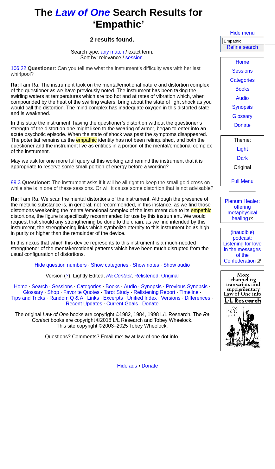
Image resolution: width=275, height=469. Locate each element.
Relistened (146, 275)
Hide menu (242, 33)
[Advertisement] (137, 418)
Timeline (188, 292)
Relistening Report (154, 292)
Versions (170, 298)
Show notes (145, 265)
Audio (242, 98)
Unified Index (142, 298)
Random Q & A (66, 298)
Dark (242, 158)
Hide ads (127, 365)
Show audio (176, 265)
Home (242, 62)
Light (242, 149)
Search (40, 286)
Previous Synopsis (187, 286)
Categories (242, 80)
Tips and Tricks (28, 298)
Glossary (242, 116)
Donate (242, 125)
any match (112, 52)
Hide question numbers (61, 265)
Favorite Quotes (81, 292)
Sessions (242, 71)
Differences (197, 298)
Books (242, 89)
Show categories (109, 265)
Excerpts (113, 298)
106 (15, 68)
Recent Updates (84, 303)
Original (170, 275)
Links (93, 298)
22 (23, 68)
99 (13, 182)
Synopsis (242, 107)
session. (134, 57)
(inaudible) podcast (242, 247)
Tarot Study (116, 292)
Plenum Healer (242, 210)
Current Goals (122, 303)
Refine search (242, 47)
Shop (53, 292)
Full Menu (242, 181)
